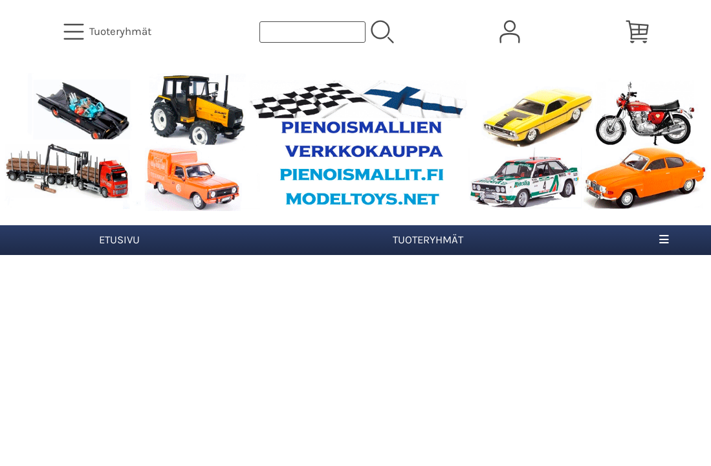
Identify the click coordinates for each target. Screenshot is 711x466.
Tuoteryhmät (428, 240)
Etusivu (119, 240)
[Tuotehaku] (312, 32)
